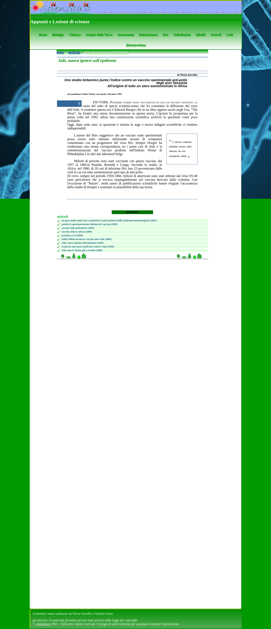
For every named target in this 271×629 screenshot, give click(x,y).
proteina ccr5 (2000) (72, 235)
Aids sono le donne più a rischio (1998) (82, 250)
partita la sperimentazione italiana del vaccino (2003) (90, 224)
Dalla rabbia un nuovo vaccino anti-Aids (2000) (87, 239)
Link (229, 34)
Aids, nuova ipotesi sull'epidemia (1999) (82, 242)
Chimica (75, 34)
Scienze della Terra (99, 34)
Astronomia (125, 34)
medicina (74, 52)
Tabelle (200, 34)
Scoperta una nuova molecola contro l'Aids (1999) (88, 246)
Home (43, 34)
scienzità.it (43, 624)
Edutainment (148, 34)
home (60, 52)
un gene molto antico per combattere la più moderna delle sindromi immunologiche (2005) (109, 220)
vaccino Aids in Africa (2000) (77, 231)
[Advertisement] (132, 261)
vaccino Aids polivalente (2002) (78, 228)
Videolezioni (181, 34)
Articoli (215, 34)
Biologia (58, 34)
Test (165, 34)
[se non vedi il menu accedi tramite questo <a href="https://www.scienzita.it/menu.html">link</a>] (43, 329)
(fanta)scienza (136, 45)
